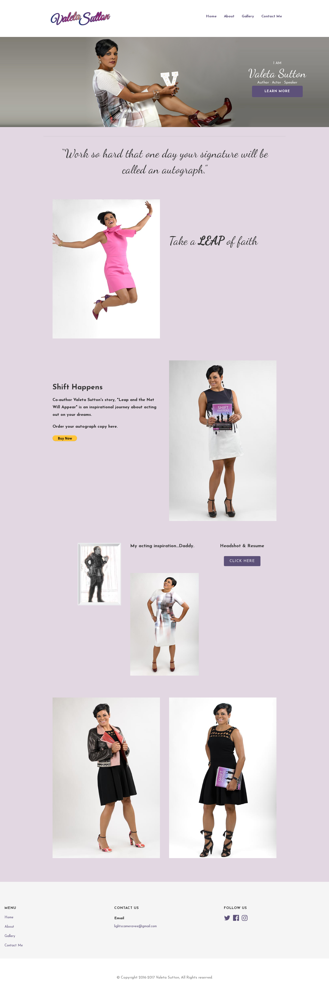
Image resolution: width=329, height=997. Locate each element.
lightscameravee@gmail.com (135, 926)
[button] (242, 561)
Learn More (277, 91)
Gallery (248, 16)
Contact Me (271, 16)
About (229, 16)
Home (211, 16)
